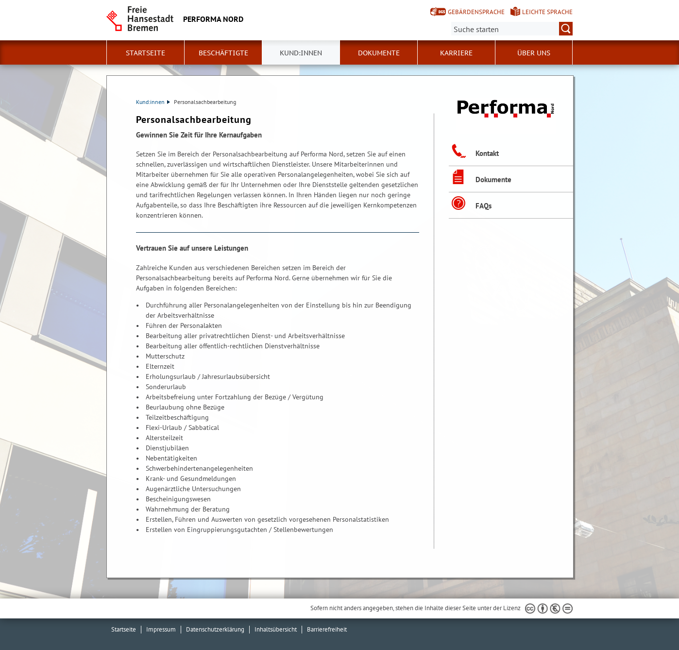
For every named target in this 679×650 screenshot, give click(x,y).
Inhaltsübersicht (276, 629)
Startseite (145, 53)
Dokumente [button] (379, 53)
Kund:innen (153, 101)
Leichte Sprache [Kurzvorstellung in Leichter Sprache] (547, 12)
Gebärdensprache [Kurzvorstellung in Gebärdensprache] (476, 12)
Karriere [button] (456, 53)
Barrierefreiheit (327, 629)
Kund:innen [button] (301, 53)
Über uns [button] (533, 53)
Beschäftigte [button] (223, 53)
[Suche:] (512, 28)
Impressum (161, 629)
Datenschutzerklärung (215, 629)
